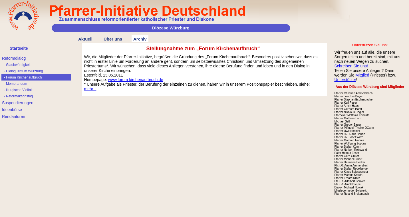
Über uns (113, 39)
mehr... (90, 89)
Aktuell (85, 39)
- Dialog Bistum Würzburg (22, 71)
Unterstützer (345, 79)
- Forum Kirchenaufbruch (22, 77)
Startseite (19, 48)
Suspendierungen (17, 103)
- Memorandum (14, 84)
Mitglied (362, 75)
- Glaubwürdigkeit (16, 65)
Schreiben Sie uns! (351, 66)
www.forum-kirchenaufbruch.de (135, 79)
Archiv (140, 39)
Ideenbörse (12, 109)
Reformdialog (14, 58)
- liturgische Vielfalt (17, 90)
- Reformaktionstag (17, 96)
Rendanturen (13, 116)
